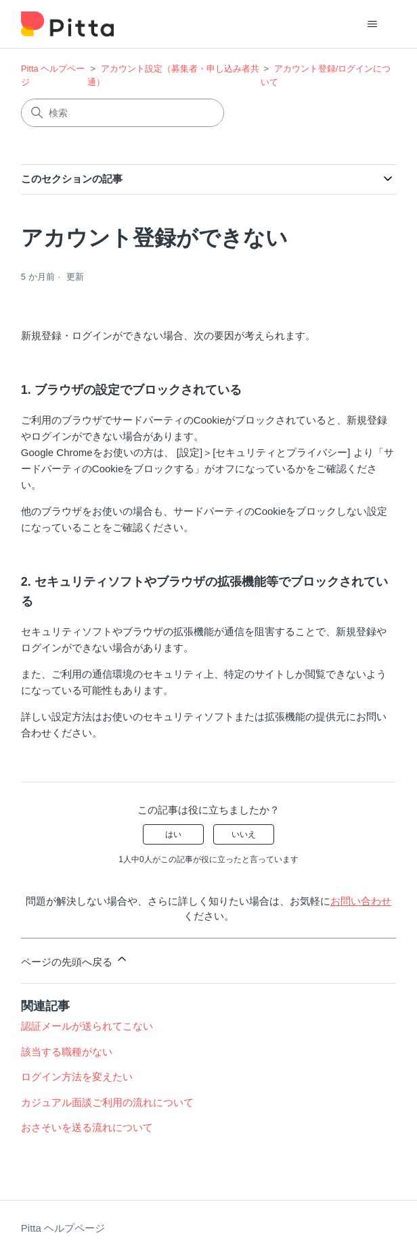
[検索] (122, 112)
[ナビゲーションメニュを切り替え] (372, 24)
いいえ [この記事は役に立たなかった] (244, 834)
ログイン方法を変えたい (77, 1076)
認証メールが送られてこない (87, 1026)
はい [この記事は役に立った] (173, 834)
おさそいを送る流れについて (87, 1127)
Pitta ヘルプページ (63, 1228)
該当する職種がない (66, 1051)
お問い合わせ (360, 901)
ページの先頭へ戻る (75, 960)
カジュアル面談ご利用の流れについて (107, 1102)
